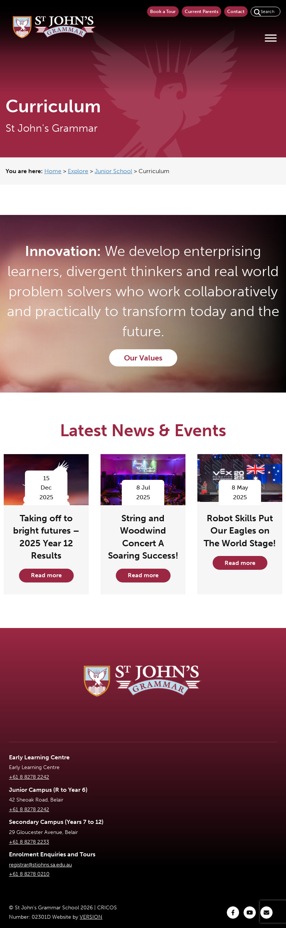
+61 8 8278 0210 (29, 874)
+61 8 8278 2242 (29, 777)
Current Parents (201, 11)
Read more (46, 575)
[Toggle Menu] (271, 37)
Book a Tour (163, 11)
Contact (236, 11)
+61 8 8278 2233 (29, 842)
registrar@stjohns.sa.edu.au (40, 865)
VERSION (91, 917)
